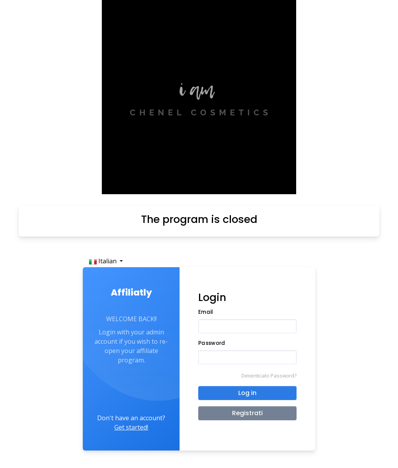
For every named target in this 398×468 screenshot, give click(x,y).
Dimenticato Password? (269, 375)
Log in (247, 392)
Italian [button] (103, 261)
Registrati (247, 413)
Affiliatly (131, 292)
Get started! (131, 427)
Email (205, 312)
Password (211, 343)
